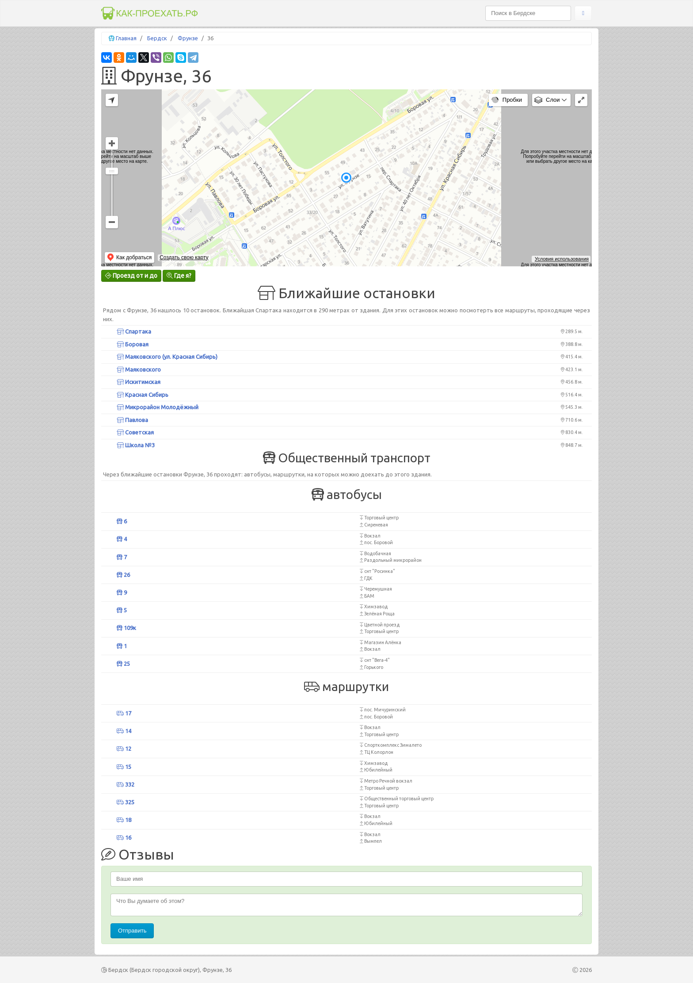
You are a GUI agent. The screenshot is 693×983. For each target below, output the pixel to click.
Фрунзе (188, 38)
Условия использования (562, 258)
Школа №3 (136, 445)
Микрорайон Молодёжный (157, 407)
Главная (126, 38)
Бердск (157, 38)
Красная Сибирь (142, 395)
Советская (135, 432)
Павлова (132, 420)
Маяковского (139, 369)
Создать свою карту (184, 257)
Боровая (132, 344)
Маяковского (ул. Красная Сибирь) (167, 356)
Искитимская (138, 382)
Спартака (134, 331)
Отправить (132, 930)
